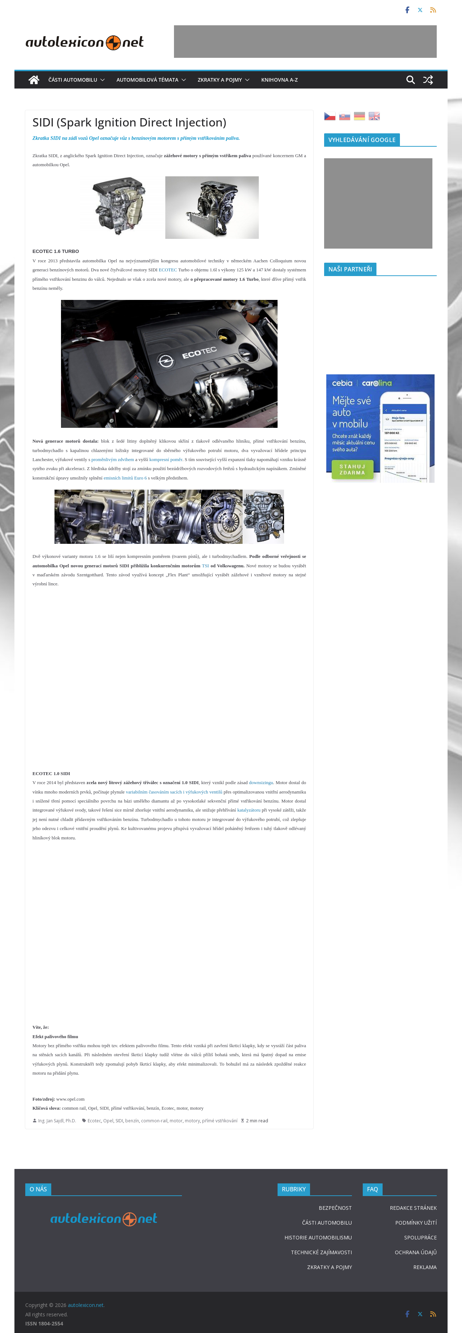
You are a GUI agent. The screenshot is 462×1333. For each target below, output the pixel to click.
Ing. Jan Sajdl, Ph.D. (57, 1121)
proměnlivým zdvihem (112, 459)
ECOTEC (168, 269)
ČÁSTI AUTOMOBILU (327, 1222)
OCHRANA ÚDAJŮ (416, 1252)
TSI (205, 565)
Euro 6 (140, 478)
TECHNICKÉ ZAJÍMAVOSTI (321, 1252)
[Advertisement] (305, 41)
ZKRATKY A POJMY (329, 1267)
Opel (108, 1121)
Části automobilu (72, 79)
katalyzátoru (248, 810)
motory (192, 1121)
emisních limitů (118, 478)
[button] (101, 80)
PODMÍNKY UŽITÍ (416, 1222)
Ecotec (94, 1121)
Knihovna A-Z (279, 79)
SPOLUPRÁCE (420, 1237)
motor (176, 1121)
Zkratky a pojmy (220, 79)
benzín (132, 1121)
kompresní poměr (165, 459)
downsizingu (261, 782)
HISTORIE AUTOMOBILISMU (318, 1237)
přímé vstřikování (219, 1121)
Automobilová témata (147, 79)
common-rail (154, 1121)
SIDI (119, 1121)
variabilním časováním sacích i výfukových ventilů (174, 792)
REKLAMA (425, 1267)
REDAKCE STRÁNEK (413, 1207)
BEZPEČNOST (335, 1207)
